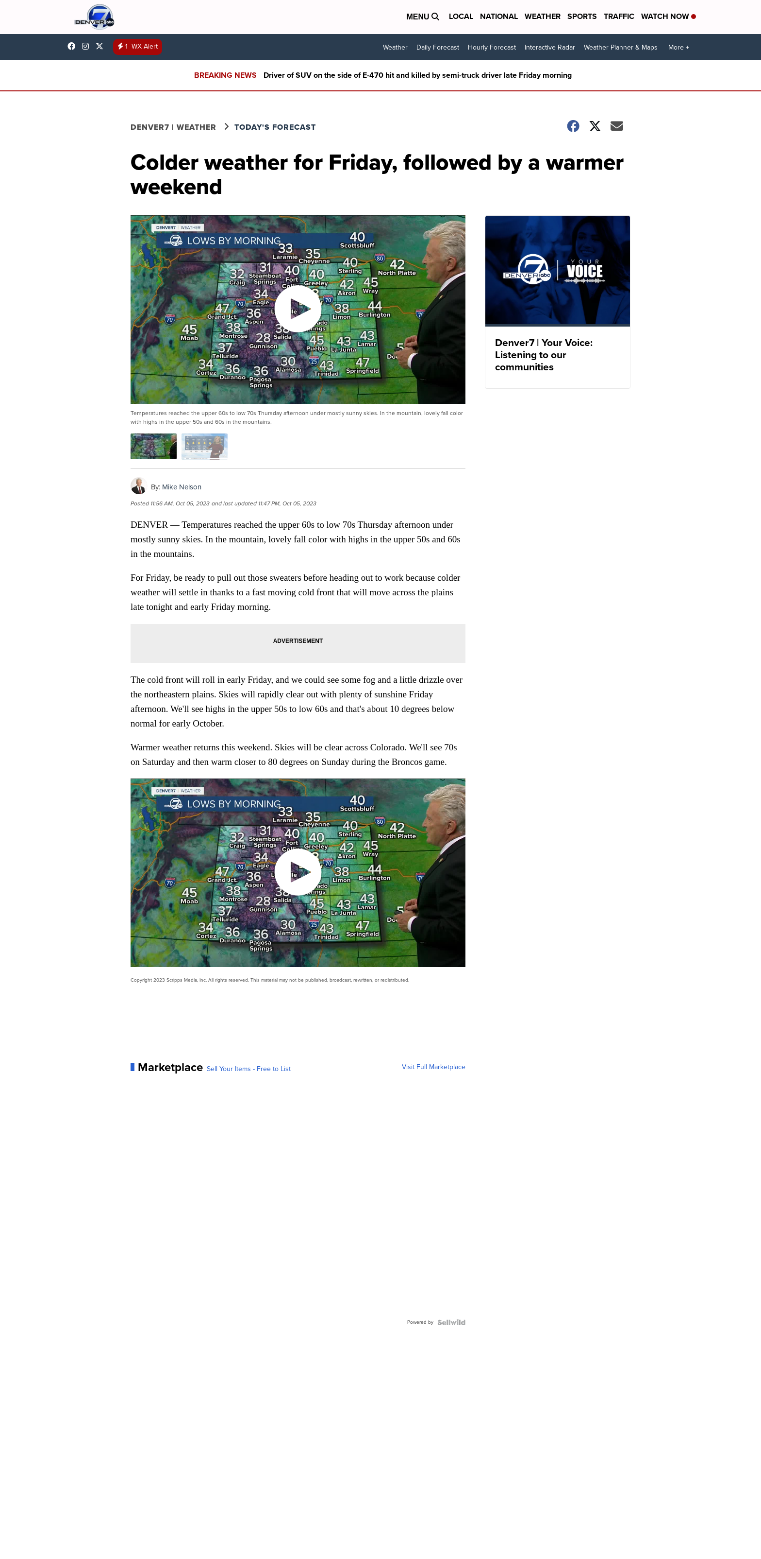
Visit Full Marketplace (433, 1067)
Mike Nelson (181, 487)
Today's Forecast (275, 127)
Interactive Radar (550, 47)
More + (678, 47)
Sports (582, 16)
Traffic (619, 16)
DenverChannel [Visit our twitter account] (102, 46)
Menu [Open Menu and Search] (422, 17)
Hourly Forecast (492, 47)
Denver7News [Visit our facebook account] (73, 46)
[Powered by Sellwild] (451, 1322)
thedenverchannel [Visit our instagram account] (88, 46)
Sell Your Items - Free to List (249, 1069)
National (499, 16)
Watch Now (668, 16)
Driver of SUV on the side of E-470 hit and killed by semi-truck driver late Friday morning (418, 75)
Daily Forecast (437, 47)
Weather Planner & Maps (621, 47)
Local (461, 16)
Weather (543, 16)
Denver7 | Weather (173, 127)
